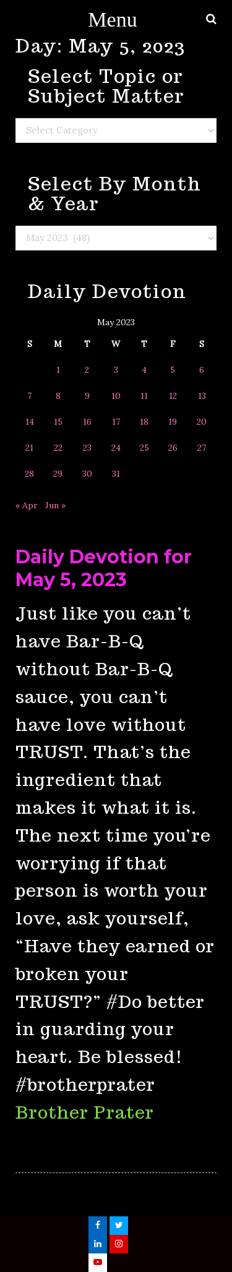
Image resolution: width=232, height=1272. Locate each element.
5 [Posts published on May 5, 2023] (172, 369)
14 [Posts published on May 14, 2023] (29, 421)
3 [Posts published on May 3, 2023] (116, 369)
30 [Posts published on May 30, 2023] (87, 473)
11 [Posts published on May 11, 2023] (144, 395)
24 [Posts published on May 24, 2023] (116, 447)
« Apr (26, 505)
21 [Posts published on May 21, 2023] (29, 447)
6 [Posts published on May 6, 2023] (201, 369)
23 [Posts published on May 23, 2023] (87, 447)
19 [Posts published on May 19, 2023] (172, 421)
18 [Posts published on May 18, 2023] (144, 421)
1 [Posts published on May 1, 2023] (58, 369)
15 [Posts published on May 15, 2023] (58, 421)
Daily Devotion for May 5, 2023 (103, 568)
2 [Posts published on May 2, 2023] (87, 369)
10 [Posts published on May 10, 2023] (116, 395)
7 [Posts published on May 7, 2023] (29, 395)
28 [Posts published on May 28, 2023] (29, 473)
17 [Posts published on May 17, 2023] (116, 421)
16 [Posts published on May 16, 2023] (87, 421)
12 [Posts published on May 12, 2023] (173, 395)
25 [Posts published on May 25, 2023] (144, 447)
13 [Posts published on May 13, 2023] (202, 395)
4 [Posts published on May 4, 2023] (144, 369)
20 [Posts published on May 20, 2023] (202, 421)
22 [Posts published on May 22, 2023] (58, 447)
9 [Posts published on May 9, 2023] (87, 395)
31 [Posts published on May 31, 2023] (116, 473)
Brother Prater (84, 1112)
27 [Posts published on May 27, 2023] (201, 447)
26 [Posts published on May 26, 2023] (173, 447)
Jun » (55, 505)
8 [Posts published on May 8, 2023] (58, 395)
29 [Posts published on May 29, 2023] (57, 473)
